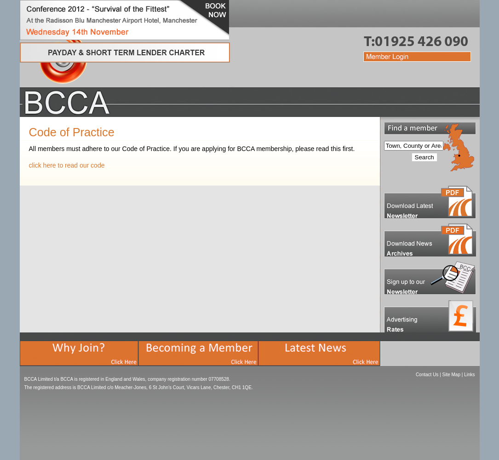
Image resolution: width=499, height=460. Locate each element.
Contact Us (427, 374)
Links (469, 374)
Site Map (451, 374)
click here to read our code (67, 165)
